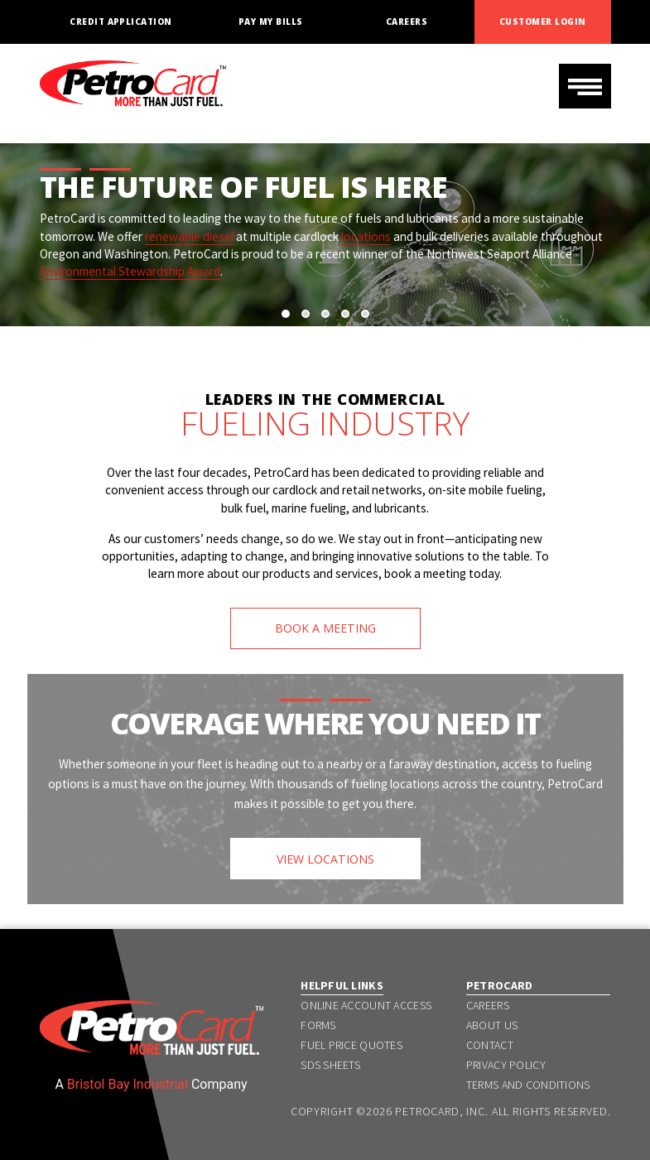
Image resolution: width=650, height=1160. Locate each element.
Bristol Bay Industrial (127, 1084)
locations (366, 236)
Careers (406, 22)
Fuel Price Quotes (351, 1044)
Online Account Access (366, 1005)
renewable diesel (189, 236)
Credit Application (121, 22)
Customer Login (542, 22)
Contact (489, 1044)
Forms (318, 1025)
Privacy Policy (506, 1064)
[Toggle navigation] (585, 86)
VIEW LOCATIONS (325, 859)
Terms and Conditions (528, 1084)
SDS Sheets (330, 1064)
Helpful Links (342, 985)
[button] (286, 314)
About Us (492, 1025)
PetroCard (499, 985)
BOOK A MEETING (325, 628)
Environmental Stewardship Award (130, 271)
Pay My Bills (270, 22)
